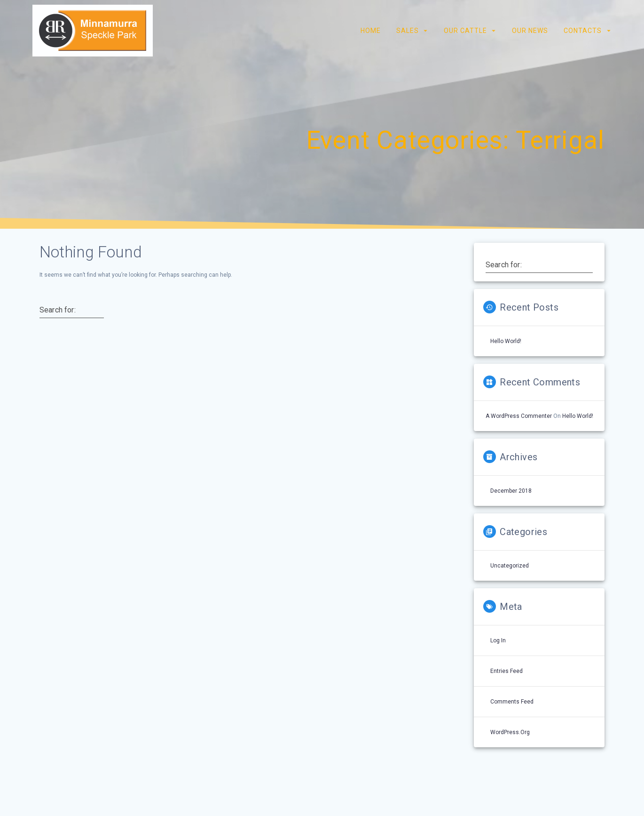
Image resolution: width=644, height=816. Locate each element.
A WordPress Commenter (519, 416)
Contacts (583, 30)
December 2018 (511, 491)
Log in (498, 640)
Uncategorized (509, 565)
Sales (407, 30)
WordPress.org (510, 732)
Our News (530, 30)
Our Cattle (465, 30)
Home (370, 30)
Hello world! (505, 341)
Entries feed (506, 671)
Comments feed (512, 701)
